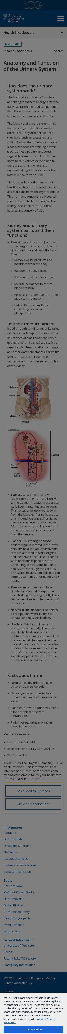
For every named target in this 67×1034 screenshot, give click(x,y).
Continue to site (33, 1029)
